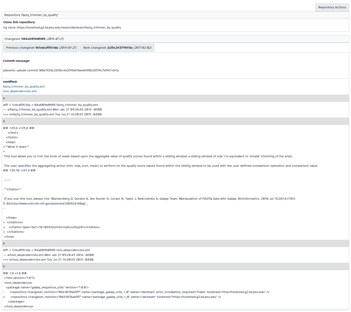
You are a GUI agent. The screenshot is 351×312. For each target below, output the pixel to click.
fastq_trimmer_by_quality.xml (24, 86)
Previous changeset (41, 48)
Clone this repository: (19, 22)
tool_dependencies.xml (19, 91)
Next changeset (117, 48)
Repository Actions (332, 7)
